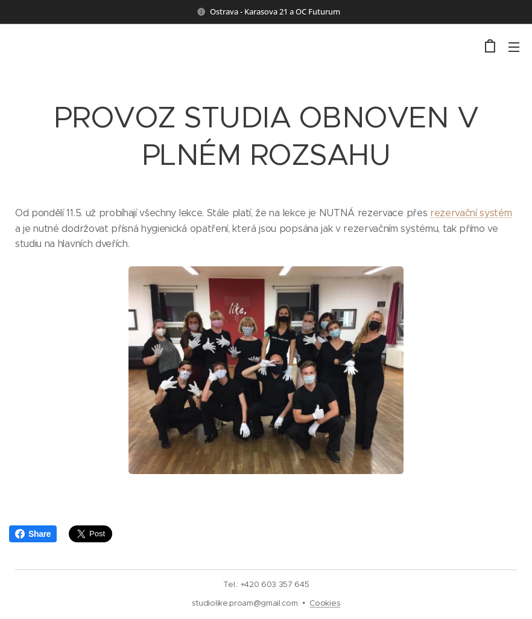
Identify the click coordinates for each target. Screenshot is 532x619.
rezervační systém (471, 213)
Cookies (324, 603)
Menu (513, 47)
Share (33, 534)
